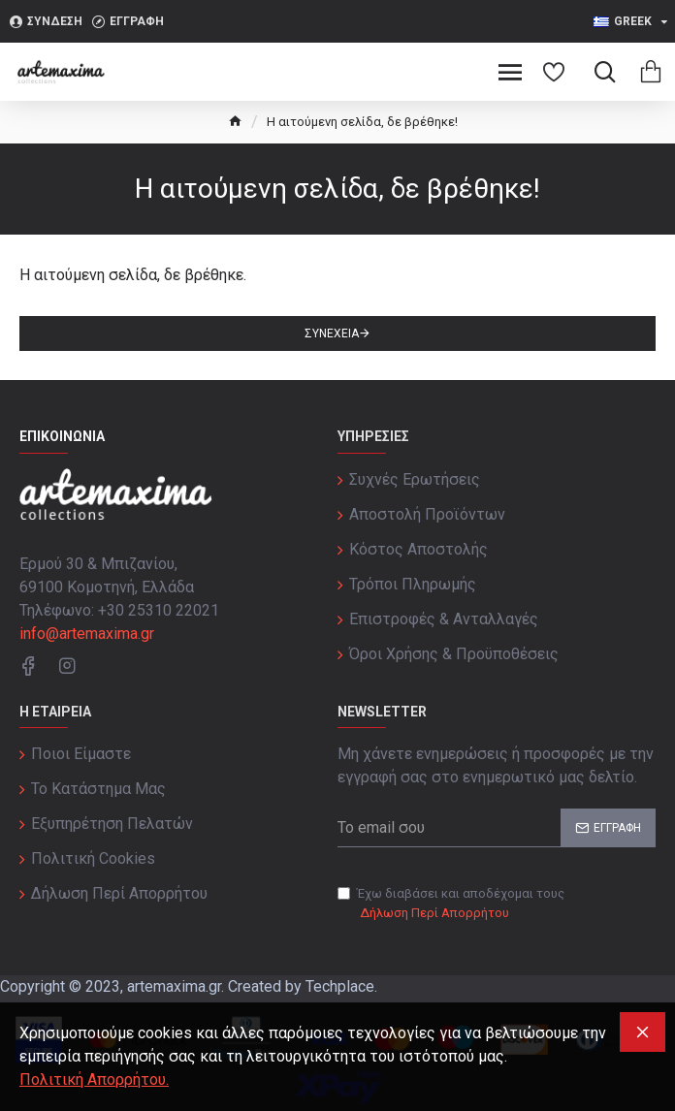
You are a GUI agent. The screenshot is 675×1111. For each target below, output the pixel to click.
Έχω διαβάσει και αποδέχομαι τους (451, 904)
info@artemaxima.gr (86, 633)
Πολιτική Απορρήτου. (94, 1079)
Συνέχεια (332, 333)
